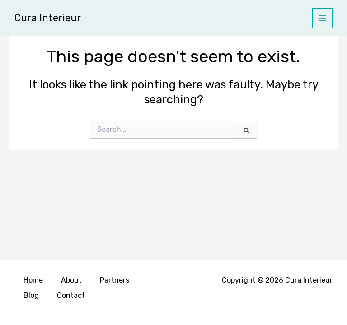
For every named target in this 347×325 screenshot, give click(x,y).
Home (33, 280)
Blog (31, 295)
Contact (71, 295)
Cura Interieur (47, 18)
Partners (114, 280)
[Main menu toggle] (322, 18)
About (71, 280)
